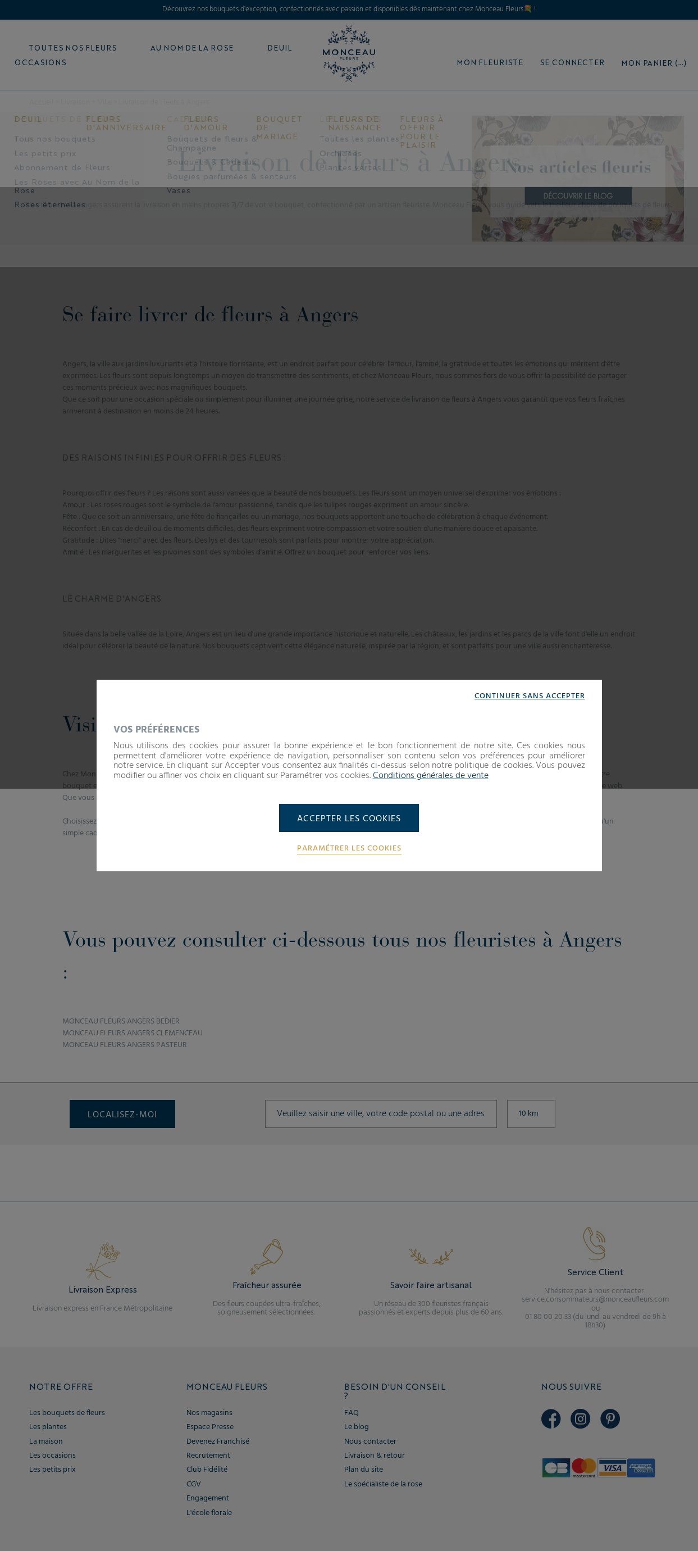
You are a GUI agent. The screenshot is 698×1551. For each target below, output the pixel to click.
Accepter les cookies (349, 819)
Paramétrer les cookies (349, 848)
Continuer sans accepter (530, 696)
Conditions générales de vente (431, 775)
